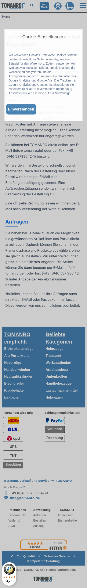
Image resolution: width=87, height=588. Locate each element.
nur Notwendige (60, 93)
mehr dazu (64, 89)
